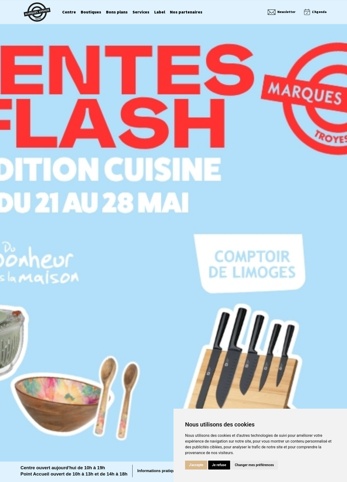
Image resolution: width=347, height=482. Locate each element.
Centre (69, 12)
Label (159, 12)
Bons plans (117, 12)
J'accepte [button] (196, 465)
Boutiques (91, 12)
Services (141, 12)
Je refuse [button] (219, 465)
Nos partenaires (186, 12)
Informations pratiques (158, 471)
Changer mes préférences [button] (254, 465)
